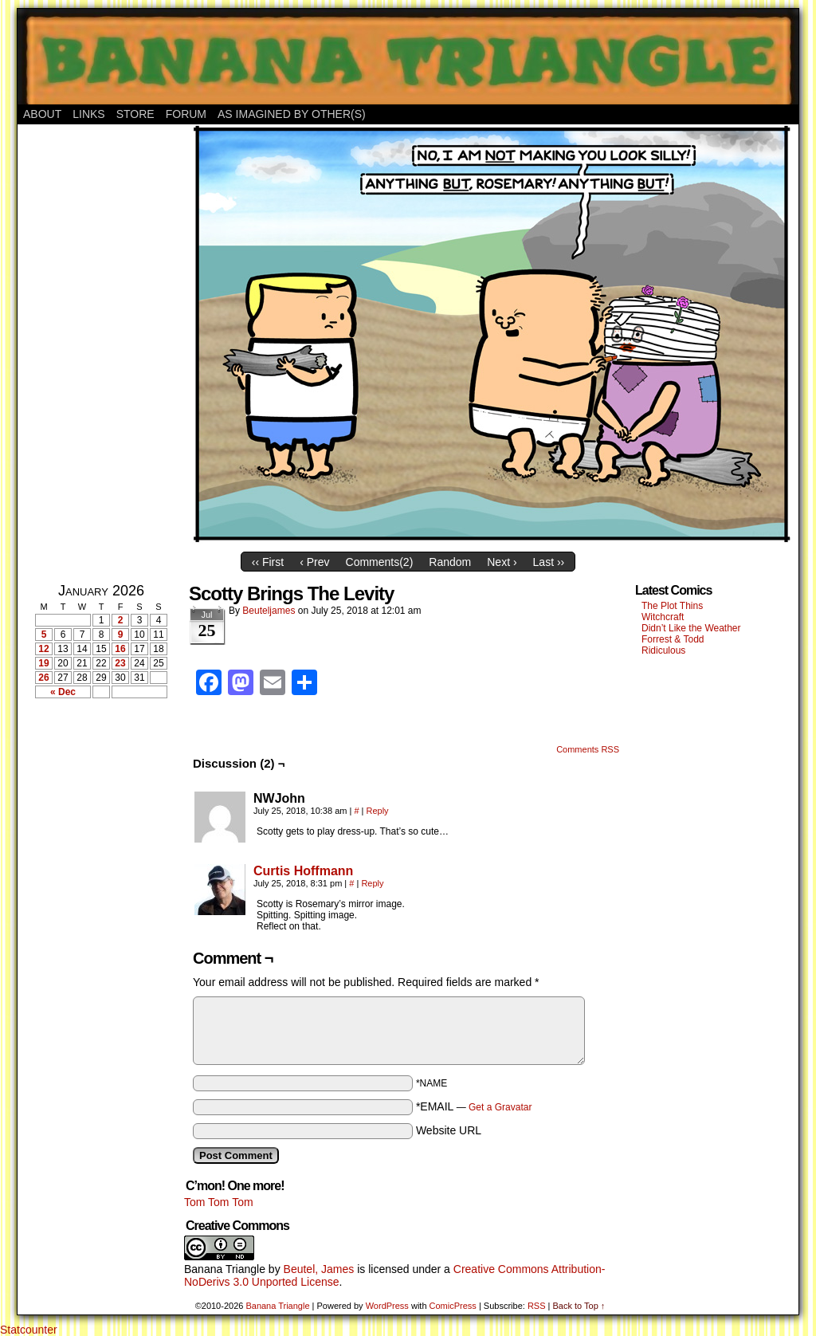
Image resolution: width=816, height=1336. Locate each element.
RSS (537, 1305)
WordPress (387, 1305)
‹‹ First (268, 562)
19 (43, 663)
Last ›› (549, 562)
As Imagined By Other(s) (292, 114)
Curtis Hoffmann (303, 871)
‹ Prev (314, 562)
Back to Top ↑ (578, 1305)
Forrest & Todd (672, 639)
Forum (186, 114)
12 (43, 648)
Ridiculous (663, 650)
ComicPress (453, 1305)
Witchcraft (662, 617)
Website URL (448, 1130)
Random (450, 562)
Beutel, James (319, 1269)
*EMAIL (474, 1106)
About (42, 114)
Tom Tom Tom (218, 1202)
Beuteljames (268, 610)
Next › (501, 562)
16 (120, 648)
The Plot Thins (672, 605)
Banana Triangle (224, 1269)
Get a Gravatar (500, 1107)
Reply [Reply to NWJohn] (378, 810)
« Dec (63, 691)
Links (88, 114)
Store (135, 114)
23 (120, 663)
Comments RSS (587, 749)
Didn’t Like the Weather (691, 628)
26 (43, 677)
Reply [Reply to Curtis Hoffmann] (372, 883)
